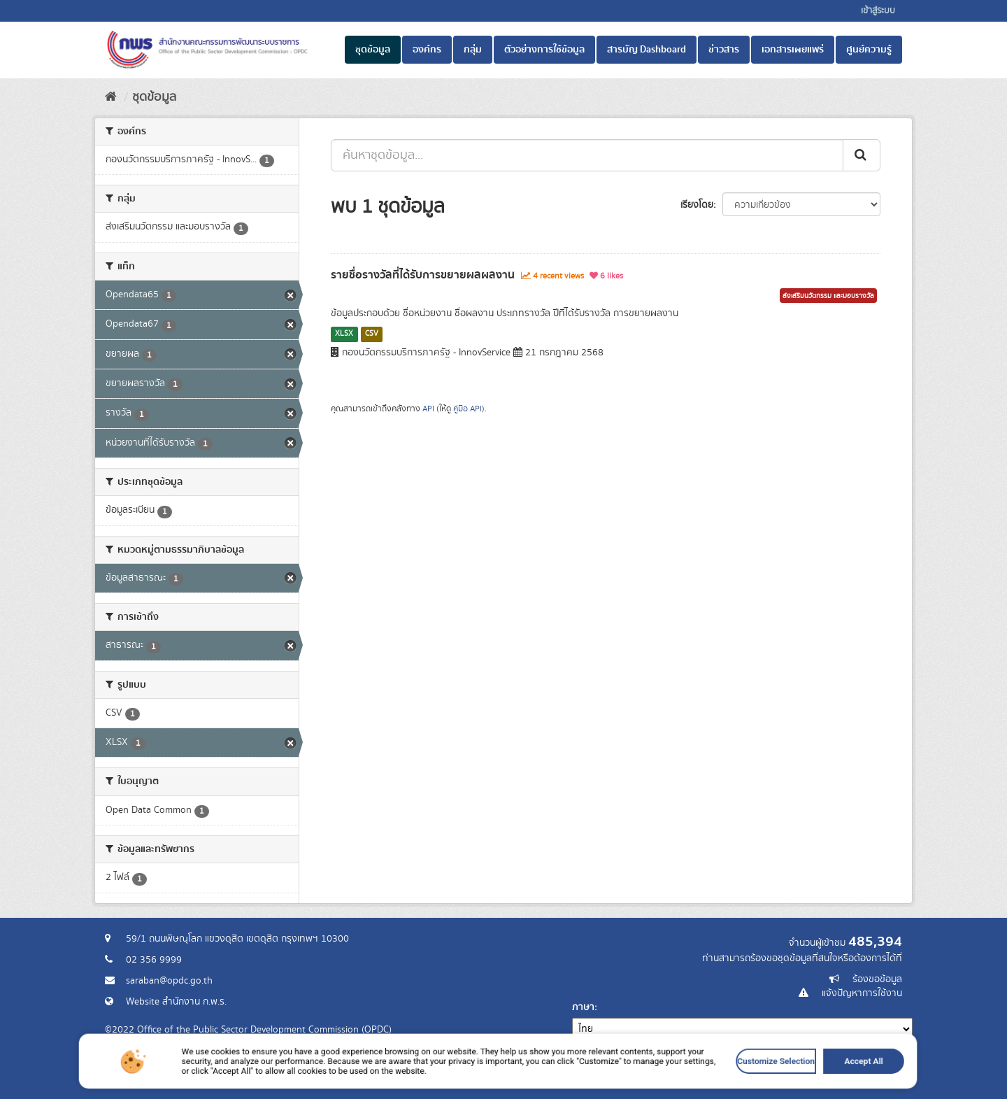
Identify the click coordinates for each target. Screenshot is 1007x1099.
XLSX (344, 333)
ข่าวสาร (723, 49)
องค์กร (427, 49)
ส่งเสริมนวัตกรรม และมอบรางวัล (828, 296)
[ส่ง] (861, 155)
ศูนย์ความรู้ (869, 49)
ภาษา (583, 1007)
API (428, 409)
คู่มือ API (467, 409)
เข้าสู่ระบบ (878, 10)
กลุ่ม (473, 49)
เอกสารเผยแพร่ (793, 49)
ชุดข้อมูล (372, 49)
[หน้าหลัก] (111, 97)
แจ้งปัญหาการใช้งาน (862, 993)
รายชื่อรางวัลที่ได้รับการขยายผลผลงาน (423, 275)
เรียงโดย (696, 205)
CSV (371, 333)
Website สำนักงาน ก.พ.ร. (176, 1002)
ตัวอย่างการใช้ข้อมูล (544, 49)
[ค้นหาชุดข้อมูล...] (587, 155)
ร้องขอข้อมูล (877, 979)
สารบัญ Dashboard (646, 49)
